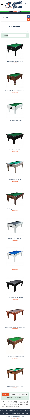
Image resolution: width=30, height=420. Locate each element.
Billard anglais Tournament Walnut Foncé (15, 90)
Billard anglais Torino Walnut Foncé (15, 209)
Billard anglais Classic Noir (15, 149)
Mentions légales (16, 413)
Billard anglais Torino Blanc (15, 238)
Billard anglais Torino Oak (15, 179)
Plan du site (25, 413)
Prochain (24, 394)
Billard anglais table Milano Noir (15, 297)
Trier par (6, 35)
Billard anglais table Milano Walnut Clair (15, 327)
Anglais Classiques (15, 26)
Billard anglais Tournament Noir (15, 61)
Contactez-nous (6, 413)
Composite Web (15, 418)
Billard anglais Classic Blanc (15, 120)
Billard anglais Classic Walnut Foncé (15, 356)
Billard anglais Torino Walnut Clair (15, 386)
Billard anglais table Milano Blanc (15, 268)
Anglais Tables (15, 30)
